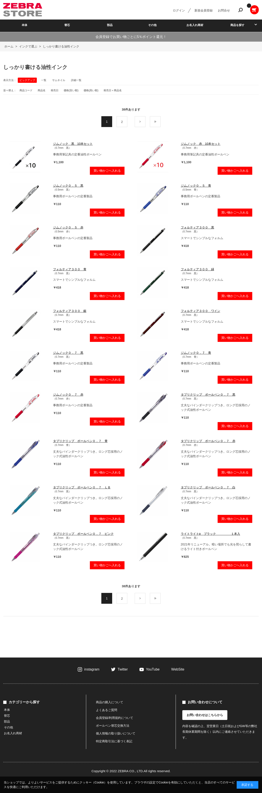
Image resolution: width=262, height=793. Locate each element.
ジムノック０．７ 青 (196, 352)
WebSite (177, 669)
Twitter (123, 669)
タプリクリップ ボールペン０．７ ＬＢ (82, 487)
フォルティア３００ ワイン (200, 311)
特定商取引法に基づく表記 (114, 741)
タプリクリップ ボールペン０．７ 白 (208, 487)
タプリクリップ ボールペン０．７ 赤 (208, 441)
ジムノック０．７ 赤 (68, 394)
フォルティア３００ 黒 (197, 227)
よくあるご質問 (106, 710)
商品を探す (237, 25)
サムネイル (58, 80)
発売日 (54, 90)
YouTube (153, 669)
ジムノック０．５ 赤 (68, 227)
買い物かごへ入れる (107, 170)
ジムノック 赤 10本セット (201, 143)
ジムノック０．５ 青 (196, 185)
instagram (91, 669)
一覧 (43, 80)
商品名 (41, 90)
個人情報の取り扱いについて (115, 733)
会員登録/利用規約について (114, 718)
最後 (160, 122)
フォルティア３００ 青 (69, 269)
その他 (152, 25)
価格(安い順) (71, 90)
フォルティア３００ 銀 (69, 311)
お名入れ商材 (194, 25)
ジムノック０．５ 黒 (68, 185)
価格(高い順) (91, 90)
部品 (110, 25)
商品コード (25, 90)
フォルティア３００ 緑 (197, 269)
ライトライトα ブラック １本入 (210, 533)
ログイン (179, 10)
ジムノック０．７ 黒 (68, 352)
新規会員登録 (203, 10)
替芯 (67, 25)
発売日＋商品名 (113, 90)
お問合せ (224, 10)
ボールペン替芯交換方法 (112, 725)
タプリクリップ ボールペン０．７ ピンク (83, 533)
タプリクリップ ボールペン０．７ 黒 (208, 394)
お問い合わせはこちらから (205, 715)
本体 (24, 25)
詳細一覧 (76, 80)
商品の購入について (109, 702)
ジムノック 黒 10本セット (73, 143)
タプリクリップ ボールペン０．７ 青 (80, 441)
